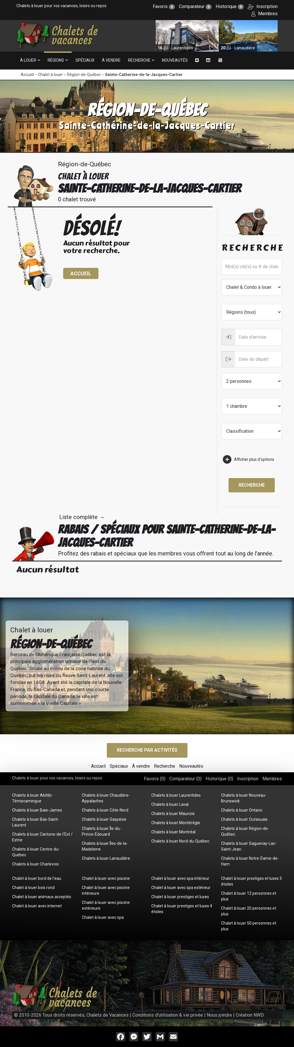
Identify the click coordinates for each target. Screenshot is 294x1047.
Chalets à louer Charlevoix (35, 864)
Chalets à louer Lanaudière (106, 858)
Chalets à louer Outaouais (244, 819)
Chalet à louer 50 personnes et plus (248, 926)
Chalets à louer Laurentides (176, 795)
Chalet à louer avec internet (37, 906)
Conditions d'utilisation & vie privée (167, 1015)
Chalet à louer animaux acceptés (41, 896)
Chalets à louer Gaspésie (104, 819)
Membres (264, 13)
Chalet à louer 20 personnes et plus (248, 911)
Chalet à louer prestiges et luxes (180, 896)
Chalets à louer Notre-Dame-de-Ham (250, 861)
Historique (230, 6)
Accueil (27, 74)
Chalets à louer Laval (170, 804)
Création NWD (250, 1015)
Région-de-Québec (84, 74)
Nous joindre (219, 1015)
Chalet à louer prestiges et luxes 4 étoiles (181, 909)
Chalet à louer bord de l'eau (36, 878)
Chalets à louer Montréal (173, 832)
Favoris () (154, 778)
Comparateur (195, 6)
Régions (56, 60)
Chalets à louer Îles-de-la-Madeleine (105, 846)
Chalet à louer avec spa (103, 917)
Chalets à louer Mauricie (173, 813)
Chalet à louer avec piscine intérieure (106, 890)
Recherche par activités (147, 750)
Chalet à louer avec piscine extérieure (106, 905)
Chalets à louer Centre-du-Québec (36, 852)
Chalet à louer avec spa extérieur (180, 887)
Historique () (219, 778)
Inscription (263, 6)
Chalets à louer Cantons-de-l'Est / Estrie (42, 837)
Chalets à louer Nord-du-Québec (180, 841)
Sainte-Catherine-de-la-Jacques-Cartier (144, 74)
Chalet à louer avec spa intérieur (180, 878)
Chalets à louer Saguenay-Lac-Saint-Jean (248, 846)
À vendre (111, 60)
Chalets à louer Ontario (241, 810)
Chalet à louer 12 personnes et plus (248, 896)
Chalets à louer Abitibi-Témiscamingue (32, 798)
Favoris (164, 6)
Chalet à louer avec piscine (106, 878)
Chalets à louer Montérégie (175, 822)
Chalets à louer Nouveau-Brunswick (243, 798)
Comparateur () (185, 778)
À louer (28, 60)
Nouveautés (175, 60)
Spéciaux (85, 60)
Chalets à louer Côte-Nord (105, 810)
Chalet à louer (50, 74)
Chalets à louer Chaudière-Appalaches (106, 798)
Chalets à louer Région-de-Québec (245, 831)
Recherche (139, 60)
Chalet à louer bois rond (33, 887)
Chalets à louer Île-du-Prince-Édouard (101, 831)
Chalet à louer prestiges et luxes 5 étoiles (251, 881)
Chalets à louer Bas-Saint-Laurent (35, 822)
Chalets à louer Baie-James (37, 810)
